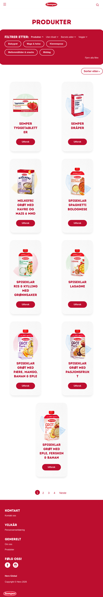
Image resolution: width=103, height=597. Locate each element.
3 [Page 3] (48, 492)
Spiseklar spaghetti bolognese (77, 205)
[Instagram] (15, 565)
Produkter (9, 549)
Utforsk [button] (25, 142)
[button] (97, 5)
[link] (25, 104)
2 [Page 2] (43, 492)
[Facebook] (7, 565)
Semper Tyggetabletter (25, 128)
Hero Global (11, 576)
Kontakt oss (10, 515)
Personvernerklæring (15, 530)
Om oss (8, 544)
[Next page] (63, 493)
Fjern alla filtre (91, 58)
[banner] (51, 4)
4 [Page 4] (54, 492)
